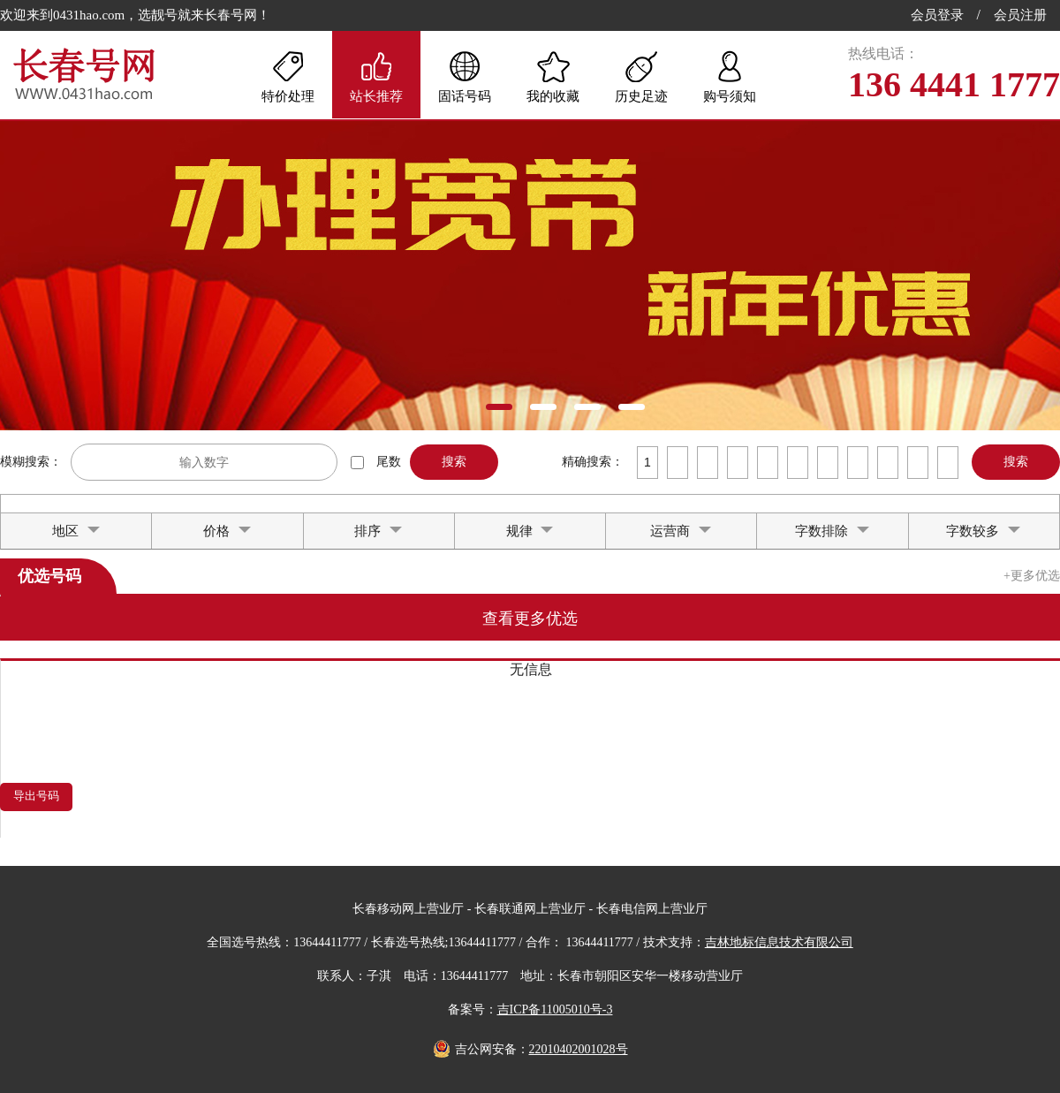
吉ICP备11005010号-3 (555, 1009)
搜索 (454, 461)
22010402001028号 (578, 1049)
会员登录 (937, 15)
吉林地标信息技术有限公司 (779, 942)
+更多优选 (1031, 575)
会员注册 (1020, 15)
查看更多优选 (530, 618)
